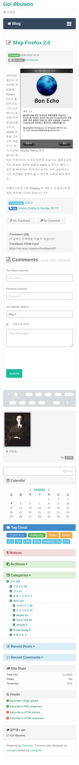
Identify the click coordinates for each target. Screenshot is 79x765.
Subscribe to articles (23, 700)
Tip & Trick (24, 620)
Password (16, 288)
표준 (18, 541)
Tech (18, 600)
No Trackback (20, 220)
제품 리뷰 (19, 634)
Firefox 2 (33, 208)
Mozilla (44, 208)
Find (67, 471)
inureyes (12, 750)
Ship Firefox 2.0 (30, 42)
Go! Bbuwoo (18, 4)
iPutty (37, 541)
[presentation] (38, 357)
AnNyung (37, 535)
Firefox (22, 208)
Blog (14, 23)
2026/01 (39, 489)
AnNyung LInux (51, 541)
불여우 (55, 208)
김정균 (28, 202)
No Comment (50, 220)
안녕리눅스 (16, 535)
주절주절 (20, 586)
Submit (14, 373)
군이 (10, 541)
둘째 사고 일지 (22, 596)
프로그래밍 (24, 610)
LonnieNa (36, 750)
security (21, 624)
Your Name (17, 270)
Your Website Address (17, 307)
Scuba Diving (21, 630)
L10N (27, 541)
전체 (15, 581)
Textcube (28, 745)
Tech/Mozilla (31, 60)
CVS (66, 541)
